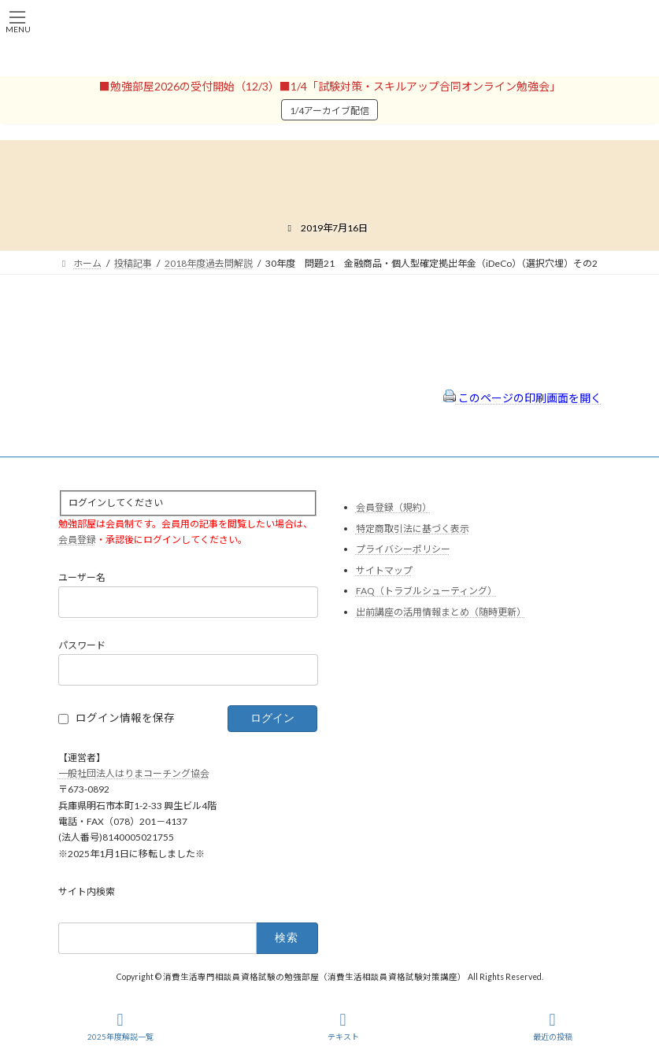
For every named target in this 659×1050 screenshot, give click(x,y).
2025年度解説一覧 (120, 1026)
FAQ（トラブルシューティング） (426, 591)
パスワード (82, 646)
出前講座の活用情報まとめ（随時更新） (441, 612)
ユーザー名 (82, 578)
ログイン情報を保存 (125, 718)
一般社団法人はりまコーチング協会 (133, 773)
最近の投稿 (552, 1026)
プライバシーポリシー (403, 550)
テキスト (343, 1026)
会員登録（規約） (393, 507)
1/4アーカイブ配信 (329, 110)
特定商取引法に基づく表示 (412, 528)
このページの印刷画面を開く (522, 398)
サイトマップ (384, 570)
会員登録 (77, 540)
